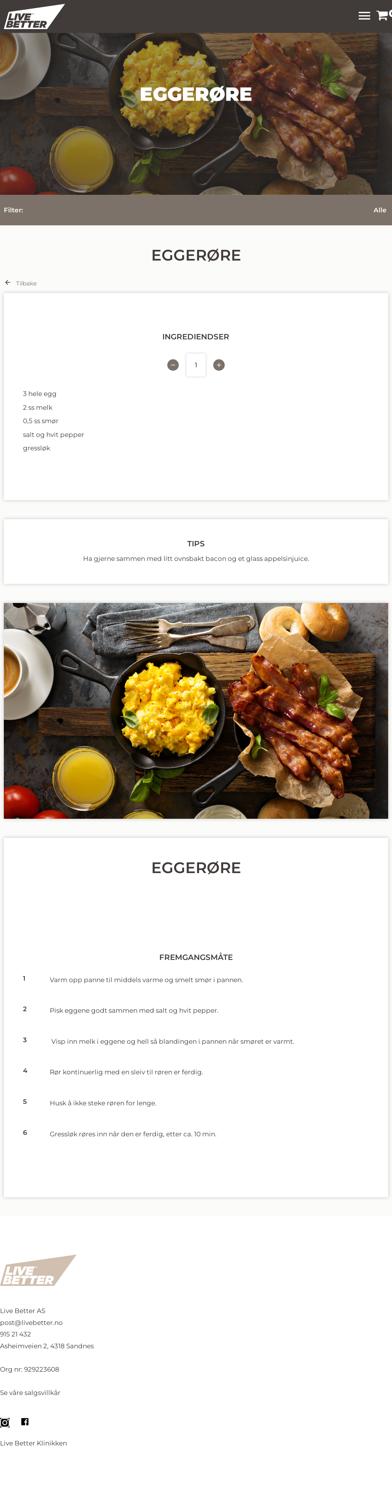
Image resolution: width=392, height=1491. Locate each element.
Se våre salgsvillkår (30, 1392)
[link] (382, 16)
